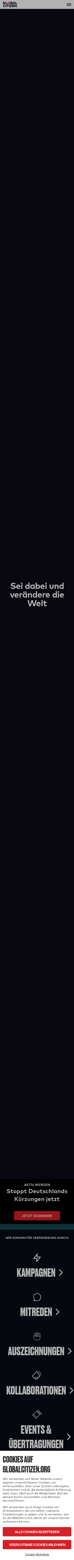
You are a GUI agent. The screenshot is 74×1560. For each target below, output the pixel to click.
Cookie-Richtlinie (37, 1554)
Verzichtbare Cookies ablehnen (37, 1544)
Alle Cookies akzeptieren (37, 1531)
